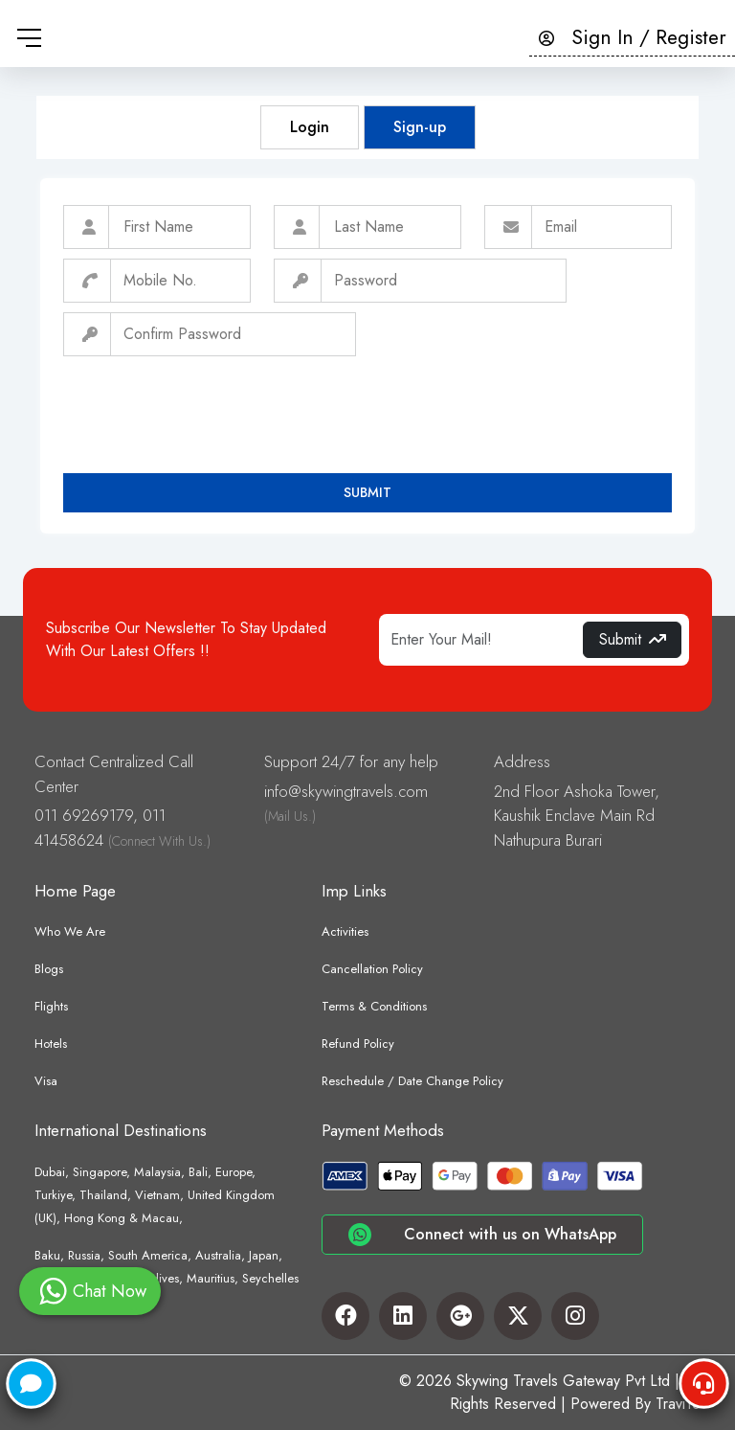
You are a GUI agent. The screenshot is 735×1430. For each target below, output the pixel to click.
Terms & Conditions (374, 1006)
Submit (367, 492)
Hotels (50, 1043)
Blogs (48, 969)
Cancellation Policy (372, 969)
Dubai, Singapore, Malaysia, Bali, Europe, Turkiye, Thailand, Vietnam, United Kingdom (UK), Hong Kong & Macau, (154, 1195)
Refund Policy (358, 1043)
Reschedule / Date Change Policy (412, 1081)
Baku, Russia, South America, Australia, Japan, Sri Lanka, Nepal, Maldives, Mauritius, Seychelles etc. (166, 1278)
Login (309, 127)
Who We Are (69, 931)
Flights (51, 1006)
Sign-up (419, 127)
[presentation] (208, 403)
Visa (45, 1081)
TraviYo (678, 1404)
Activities (345, 931)
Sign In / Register (632, 37)
